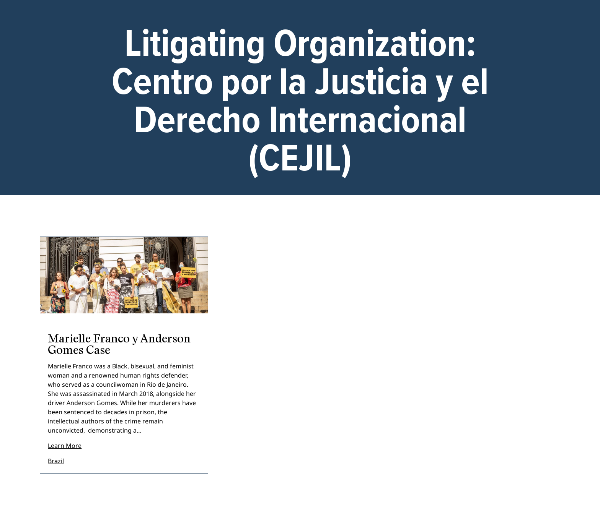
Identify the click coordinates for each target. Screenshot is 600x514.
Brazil (56, 461)
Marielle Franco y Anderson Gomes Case (119, 343)
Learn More (65, 445)
